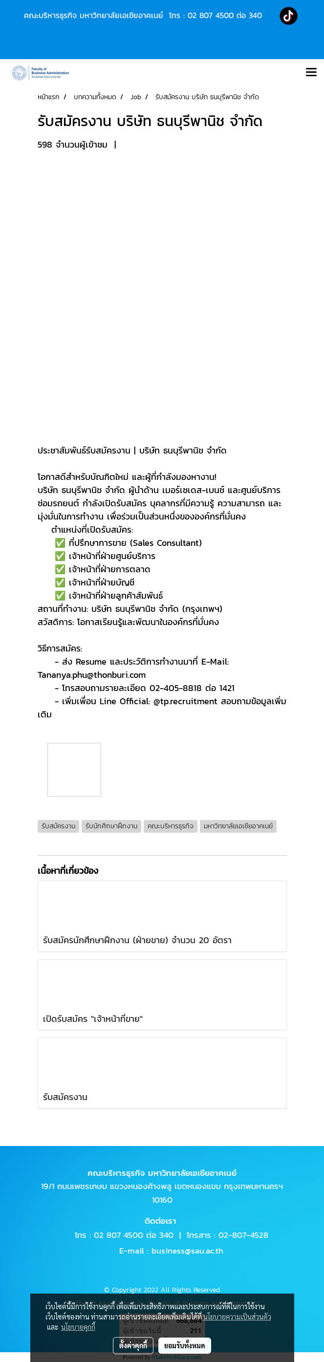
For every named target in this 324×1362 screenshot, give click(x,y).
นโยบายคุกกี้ (78, 1326)
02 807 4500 (211, 15)
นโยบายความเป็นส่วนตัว (237, 1316)
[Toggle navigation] (311, 73)
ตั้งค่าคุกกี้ (133, 1345)
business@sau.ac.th (187, 1250)
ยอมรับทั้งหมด (184, 1345)
